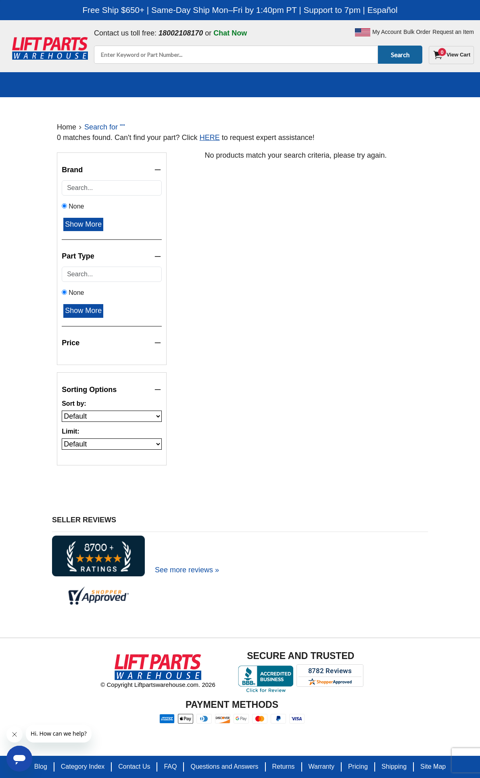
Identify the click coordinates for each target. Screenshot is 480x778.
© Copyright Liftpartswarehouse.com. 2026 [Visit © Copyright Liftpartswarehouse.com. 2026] (157, 684)
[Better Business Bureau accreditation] (265, 678)
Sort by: (74, 403)
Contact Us (134, 766)
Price (112, 343)
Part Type (112, 256)
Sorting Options (112, 390)
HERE (210, 137)
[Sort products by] (112, 416)
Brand (112, 170)
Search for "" (104, 127)
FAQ (170, 766)
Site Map (433, 766)
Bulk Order (416, 32)
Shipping (394, 766)
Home (66, 127)
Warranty (321, 766)
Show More (83, 224)
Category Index (83, 766)
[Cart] (451, 55)
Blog (40, 766)
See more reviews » (187, 570)
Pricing (358, 766)
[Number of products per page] (112, 444)
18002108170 (181, 33)
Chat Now (230, 33)
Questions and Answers (224, 766)
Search (398, 54)
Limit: (70, 431)
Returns (283, 766)
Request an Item (453, 32)
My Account (386, 32)
